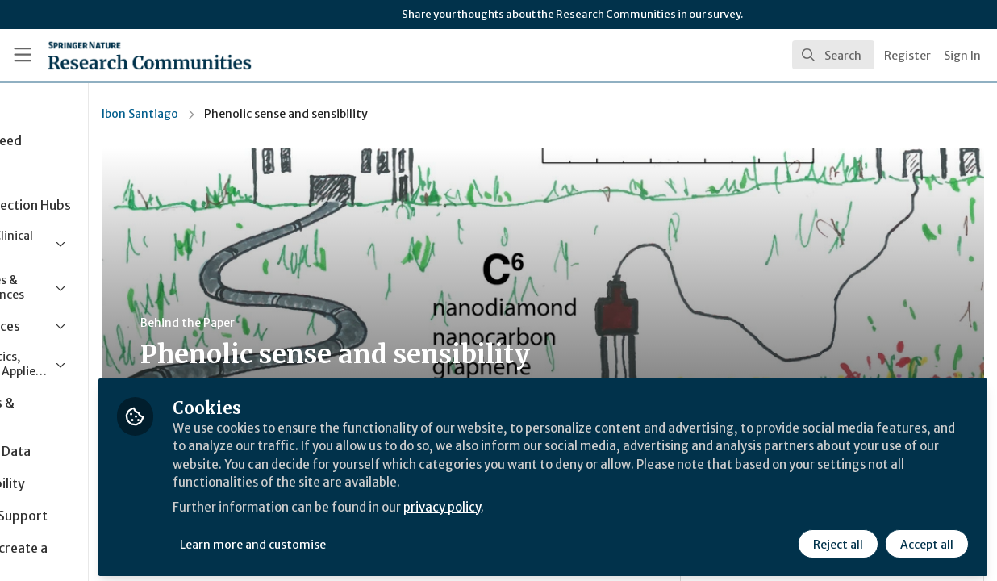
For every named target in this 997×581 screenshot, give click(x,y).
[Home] (125, 54)
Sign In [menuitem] (962, 55)
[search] (833, 54)
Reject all (837, 538)
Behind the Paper (305, 323)
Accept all (926, 538)
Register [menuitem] (907, 55)
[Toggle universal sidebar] (22, 54)
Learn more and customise (372, 538)
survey (723, 14)
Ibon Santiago (257, 114)
